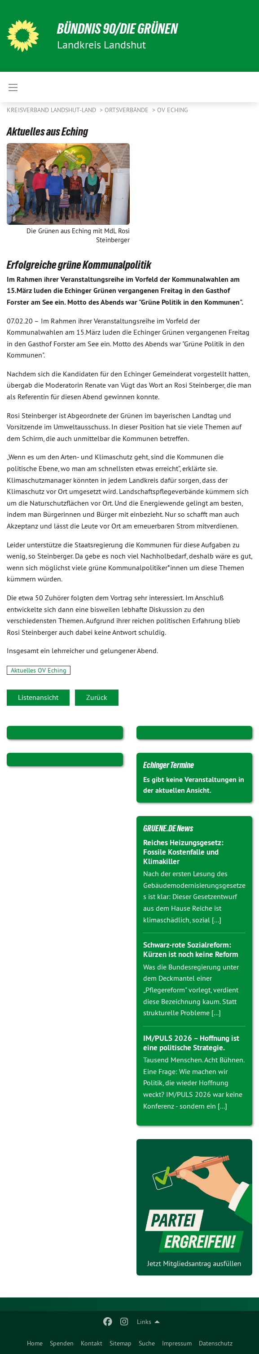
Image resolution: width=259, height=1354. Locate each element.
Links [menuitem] (144, 1322)
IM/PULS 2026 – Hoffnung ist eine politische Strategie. (191, 1043)
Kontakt (91, 1343)
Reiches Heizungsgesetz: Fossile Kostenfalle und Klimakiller (183, 852)
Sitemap (121, 1343)
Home (35, 1343)
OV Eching (172, 110)
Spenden (62, 1343)
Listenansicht (38, 697)
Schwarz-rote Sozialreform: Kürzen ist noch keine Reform (190, 949)
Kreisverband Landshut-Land (52, 110)
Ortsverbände (127, 110)
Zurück (96, 697)
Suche (147, 1343)
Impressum (177, 1343)
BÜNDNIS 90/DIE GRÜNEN (117, 29)
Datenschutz (216, 1343)
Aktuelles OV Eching (38, 670)
